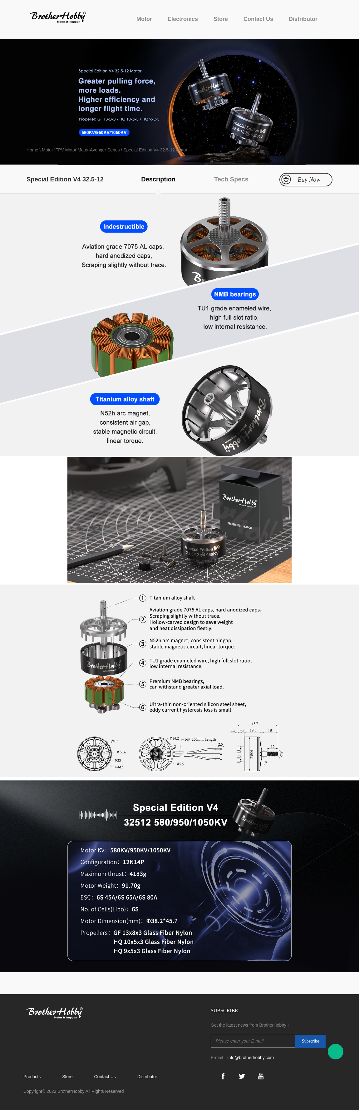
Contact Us (258, 19)
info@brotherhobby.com (251, 1057)
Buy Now (309, 179)
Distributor (303, 19)
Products (32, 1076)
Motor (144, 19)
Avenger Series (105, 149)
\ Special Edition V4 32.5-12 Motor (153, 149)
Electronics (183, 19)
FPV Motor (66, 149)
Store (221, 19)
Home (33, 149)
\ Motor (46, 149)
